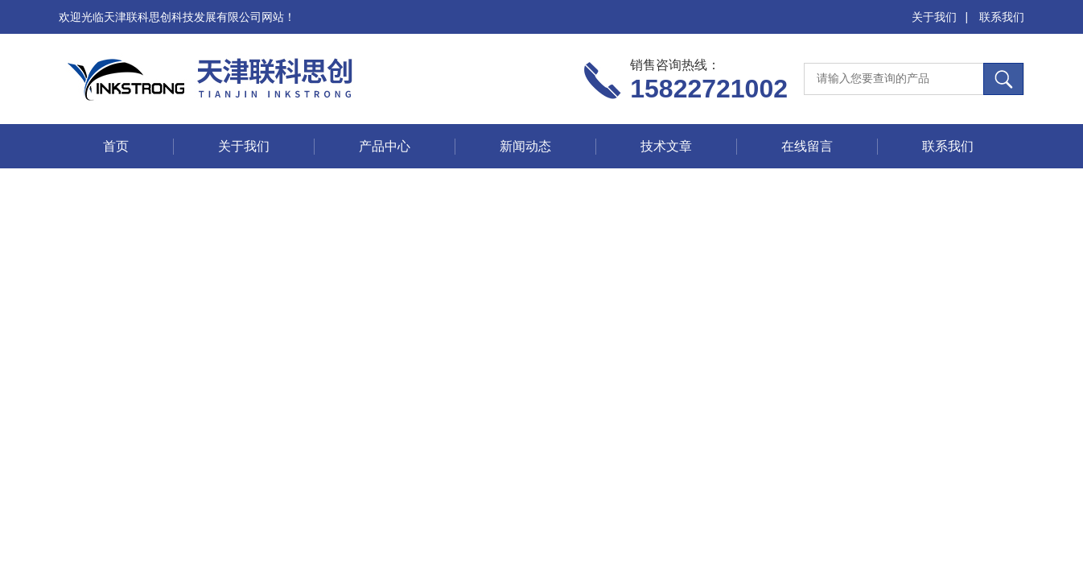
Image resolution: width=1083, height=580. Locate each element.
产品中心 (384, 146)
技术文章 (666, 146)
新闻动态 (525, 146)
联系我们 (1001, 16)
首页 (116, 146)
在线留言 (807, 146)
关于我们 (934, 16)
